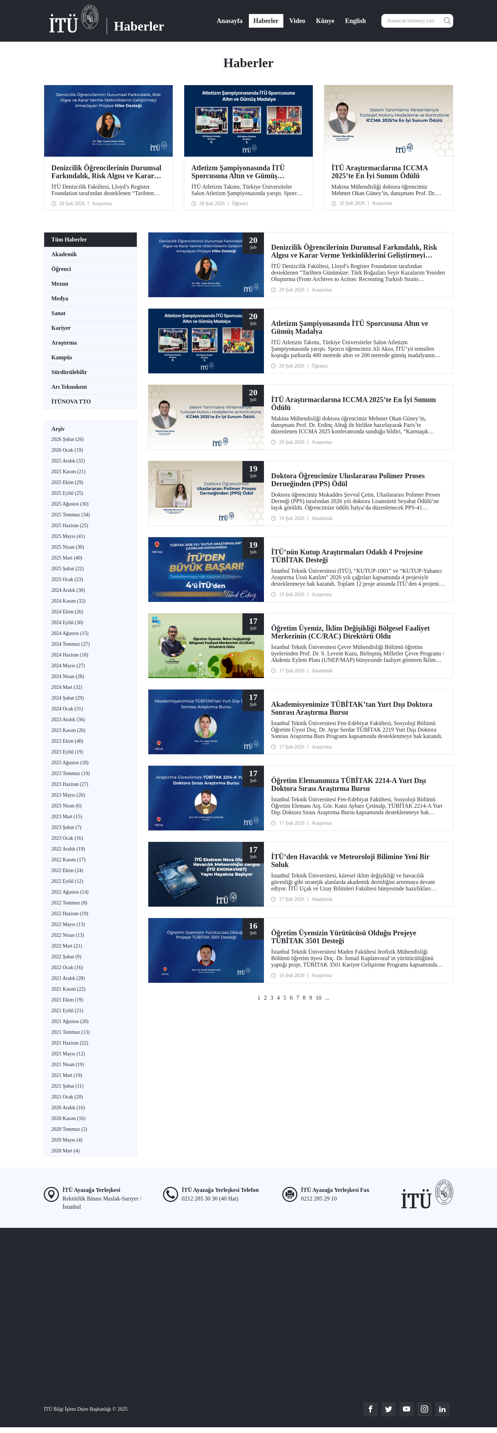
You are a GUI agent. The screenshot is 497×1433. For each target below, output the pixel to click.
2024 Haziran (69, 655)
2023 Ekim (67, 741)
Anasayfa (230, 20)
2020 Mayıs (66, 1140)
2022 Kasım (68, 859)
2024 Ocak (67, 708)
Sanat (58, 313)
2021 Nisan (67, 1064)
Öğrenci (61, 269)
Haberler (266, 20)
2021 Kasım (68, 989)
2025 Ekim (67, 482)
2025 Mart (66, 558)
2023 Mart (66, 816)
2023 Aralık (68, 719)
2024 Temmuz (70, 644)
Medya (59, 298)
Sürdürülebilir (69, 372)
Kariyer (61, 328)
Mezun (59, 284)
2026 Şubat (67, 439)
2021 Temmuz (70, 1032)
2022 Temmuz (69, 903)
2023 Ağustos (69, 762)
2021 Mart (66, 1075)
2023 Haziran (69, 784)
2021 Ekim (67, 1000)
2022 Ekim (67, 870)
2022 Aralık (68, 849)
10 (318, 998)
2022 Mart (66, 946)
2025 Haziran (69, 525)
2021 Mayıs (68, 1053)
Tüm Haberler (69, 239)
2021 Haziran (69, 1043)
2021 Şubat (67, 1086)
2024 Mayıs (68, 665)
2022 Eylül (67, 881)
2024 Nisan (67, 676)
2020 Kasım (68, 1118)
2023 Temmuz (70, 773)
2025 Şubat (67, 568)
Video (297, 20)
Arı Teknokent (69, 387)
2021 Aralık (68, 978)
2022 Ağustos (69, 892)
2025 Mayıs (68, 536)
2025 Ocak (67, 579)
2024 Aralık (68, 590)
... (327, 998)
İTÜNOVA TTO (71, 401)
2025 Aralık (68, 461)
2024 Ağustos (69, 633)
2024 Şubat (67, 698)
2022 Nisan (67, 935)
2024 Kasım (68, 601)
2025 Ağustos (69, 504)
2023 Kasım (68, 730)
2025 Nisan (67, 547)
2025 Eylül (67, 493)
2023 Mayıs (68, 795)
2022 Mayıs (68, 924)
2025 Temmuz (70, 514)
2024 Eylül (67, 622)
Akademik (64, 254)
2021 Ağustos (69, 1021)
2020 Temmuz (69, 1129)
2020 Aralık (68, 1107)
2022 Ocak (67, 967)
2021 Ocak (67, 1097)
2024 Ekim (67, 611)
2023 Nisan (66, 805)
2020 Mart (65, 1150)
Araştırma (64, 343)
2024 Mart (66, 687)
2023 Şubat (66, 827)
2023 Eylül (67, 752)
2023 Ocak (67, 838)
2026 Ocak (67, 450)
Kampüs (61, 357)
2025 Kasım (68, 471)
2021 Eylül (67, 1010)
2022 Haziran (69, 913)
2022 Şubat (66, 956)
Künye (325, 20)
